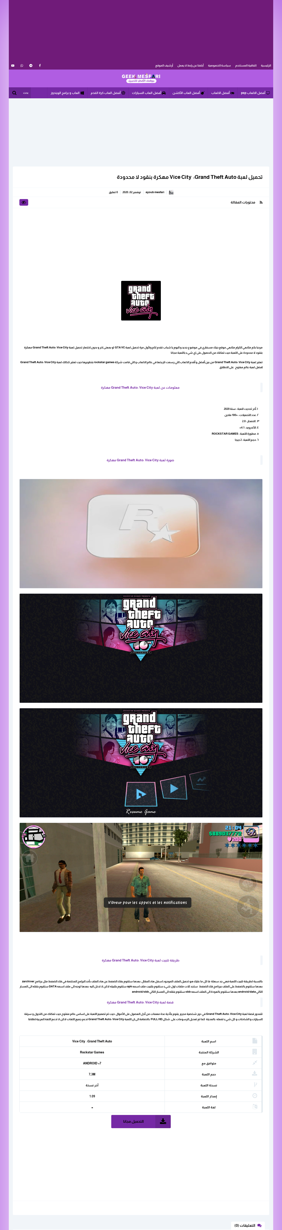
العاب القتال (67, 203)
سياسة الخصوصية (219, 65)
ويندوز (71, 234)
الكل (72, 180)
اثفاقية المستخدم (245, 65)
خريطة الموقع (75, 1186)
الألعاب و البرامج (141, 78)
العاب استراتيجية (35, 180)
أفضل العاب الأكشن (188, 93)
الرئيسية (266, 65)
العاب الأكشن (66, 188)
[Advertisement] (141, 31)
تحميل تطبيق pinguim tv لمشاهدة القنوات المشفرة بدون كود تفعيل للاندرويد (42, 324)
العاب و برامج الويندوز (67, 93)
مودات (41, 226)
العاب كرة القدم (35, 203)
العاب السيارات (36, 196)
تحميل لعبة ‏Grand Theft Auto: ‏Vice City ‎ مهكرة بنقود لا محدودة (187, 177)
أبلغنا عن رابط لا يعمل (190, 65)
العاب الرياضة (67, 196)
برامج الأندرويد (66, 218)
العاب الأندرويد (36, 188)
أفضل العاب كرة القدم (108, 93)
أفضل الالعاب (222, 93)
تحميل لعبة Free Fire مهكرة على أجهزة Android (42, 276)
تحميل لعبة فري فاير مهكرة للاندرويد (45, 261)
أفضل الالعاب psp (255, 93)
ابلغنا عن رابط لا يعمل (71, 1180)
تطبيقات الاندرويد (34, 218)
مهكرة (71, 226)
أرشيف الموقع (164, 65)
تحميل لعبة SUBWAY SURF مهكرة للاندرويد (45, 292)
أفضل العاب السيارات (149, 93)
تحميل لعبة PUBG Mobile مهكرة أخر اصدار (42, 307)
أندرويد (41, 211)
